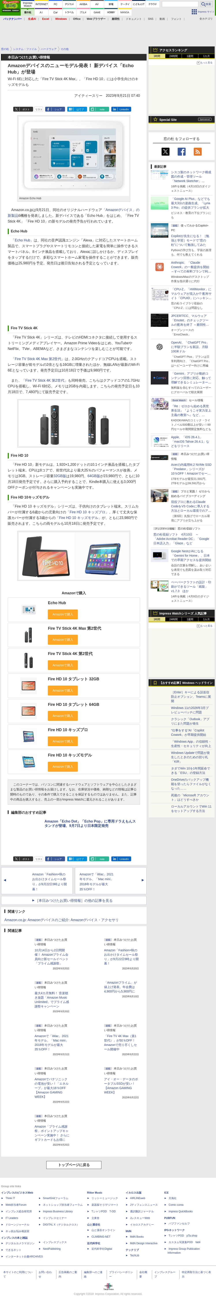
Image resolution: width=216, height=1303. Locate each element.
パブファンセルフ (179, 1223)
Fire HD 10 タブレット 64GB (73, 704)
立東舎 (95, 1218)
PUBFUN (169, 1218)
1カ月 (206, 56)
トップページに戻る (74, 1165)
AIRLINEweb (137, 1198)
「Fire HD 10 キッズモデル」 (79, 518)
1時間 (157, 56)
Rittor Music (94, 1192)
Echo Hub (57, 603)
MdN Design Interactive (144, 1243)
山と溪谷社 (93, 1224)
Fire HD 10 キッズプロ (68, 730)
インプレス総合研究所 (19, 1211)
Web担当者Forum (16, 1204)
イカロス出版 (134, 1192)
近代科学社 (93, 1243)
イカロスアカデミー (142, 1224)
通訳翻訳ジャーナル (142, 1211)
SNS (150, 18)
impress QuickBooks (181, 1211)
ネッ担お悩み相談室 (17, 1231)
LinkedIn (124, 109)
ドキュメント (134, 18)
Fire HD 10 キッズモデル (70, 755)
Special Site (168, 119)
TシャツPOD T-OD (103, 1211)
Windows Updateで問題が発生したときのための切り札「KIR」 (190, 757)
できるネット (13, 1249)
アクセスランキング (173, 50)
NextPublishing (52, 1248)
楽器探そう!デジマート (105, 1204)
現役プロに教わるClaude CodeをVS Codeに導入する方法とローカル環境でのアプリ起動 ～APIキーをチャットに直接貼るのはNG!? (191, 510)
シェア (58, 109)
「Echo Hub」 (22, 240)
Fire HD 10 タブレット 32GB (73, 679)
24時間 (173, 56)
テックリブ (132, 1249)
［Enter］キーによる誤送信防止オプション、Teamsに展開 (191, 696)
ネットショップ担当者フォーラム (63, 1204)
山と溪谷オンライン (103, 1230)
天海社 (173, 1198)
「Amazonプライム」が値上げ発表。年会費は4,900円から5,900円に (120, 987)
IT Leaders (12, 1218)
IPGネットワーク (174, 1230)
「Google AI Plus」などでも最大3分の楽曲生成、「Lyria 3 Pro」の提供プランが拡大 (190, 203)
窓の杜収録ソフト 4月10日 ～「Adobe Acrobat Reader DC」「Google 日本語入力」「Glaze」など (181, 539)
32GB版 (60, 476)
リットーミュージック (104, 1198)
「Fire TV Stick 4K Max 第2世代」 (38, 359)
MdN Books (137, 1236)
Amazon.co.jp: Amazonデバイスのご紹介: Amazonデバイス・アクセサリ (61, 920)
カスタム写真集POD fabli (184, 1242)
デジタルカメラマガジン (20, 1243)
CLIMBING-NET (100, 1236)
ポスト (26, 109)
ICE (166, 1192)
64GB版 (94, 476)
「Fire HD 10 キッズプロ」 (87, 512)
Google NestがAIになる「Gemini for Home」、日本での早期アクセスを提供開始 (191, 555)
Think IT (10, 1198)
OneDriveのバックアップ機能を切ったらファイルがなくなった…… (191, 784)
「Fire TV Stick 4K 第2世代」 (45, 380)
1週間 (190, 56)
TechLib (134, 1255)
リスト (39, 109)
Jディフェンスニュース (144, 1204)
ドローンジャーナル (17, 1224)
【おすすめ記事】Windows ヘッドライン (185, 683)
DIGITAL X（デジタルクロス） (61, 1224)
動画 (162, 18)
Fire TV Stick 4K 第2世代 (70, 654)
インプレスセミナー (55, 1218)
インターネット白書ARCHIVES (24, 1256)
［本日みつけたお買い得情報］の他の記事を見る (74, 900)
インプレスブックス (55, 1242)
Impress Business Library (58, 1211)
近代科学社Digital (101, 1248)
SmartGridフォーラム (55, 1198)
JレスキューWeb (140, 1218)
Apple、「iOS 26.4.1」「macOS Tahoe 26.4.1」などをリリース (190, 441)
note (102, 109)
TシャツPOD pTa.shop (183, 1235)
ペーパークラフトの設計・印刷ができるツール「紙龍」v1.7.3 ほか (191, 586)
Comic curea (176, 1204)
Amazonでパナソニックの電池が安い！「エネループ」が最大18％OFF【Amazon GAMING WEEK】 (52, 1088)
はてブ (80, 109)
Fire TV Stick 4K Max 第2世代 (74, 628)
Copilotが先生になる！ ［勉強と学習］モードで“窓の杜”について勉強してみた (190, 240)
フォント (176, 18)
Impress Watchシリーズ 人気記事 (183, 613)
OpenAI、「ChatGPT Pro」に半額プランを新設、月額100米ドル (190, 347)
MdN (128, 1231)
